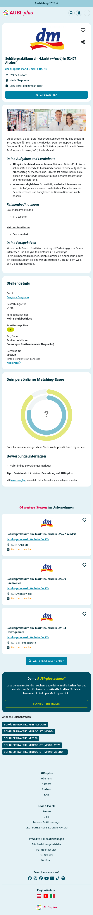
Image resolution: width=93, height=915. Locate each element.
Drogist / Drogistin (18, 297)
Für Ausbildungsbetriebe (46, 821)
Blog (46, 794)
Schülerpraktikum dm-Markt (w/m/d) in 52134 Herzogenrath (36, 607)
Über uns (46, 755)
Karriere (46, 761)
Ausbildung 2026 (46, 3)
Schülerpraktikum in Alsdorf (25, 701)
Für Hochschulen (46, 826)
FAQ (46, 771)
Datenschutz (46, 896)
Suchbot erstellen (46, 680)
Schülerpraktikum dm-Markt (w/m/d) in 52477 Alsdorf (41, 511)
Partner (46, 766)
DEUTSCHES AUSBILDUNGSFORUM (46, 804)
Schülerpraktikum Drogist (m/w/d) (29, 708)
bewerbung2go (18, 469)
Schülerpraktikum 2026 (20, 715)
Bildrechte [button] (64, 896)
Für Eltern (46, 837)
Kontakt (82, 896)
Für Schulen (46, 832)
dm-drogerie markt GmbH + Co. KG (26, 68)
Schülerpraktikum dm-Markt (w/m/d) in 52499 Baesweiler (36, 558)
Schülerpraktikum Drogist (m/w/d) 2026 (32, 722)
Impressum (11, 896)
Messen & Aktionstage (46, 799)
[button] (87, 13)
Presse (46, 788)
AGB (28, 896)
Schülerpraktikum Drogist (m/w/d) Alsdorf (35, 729)
